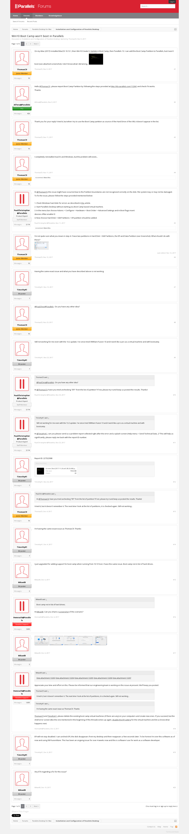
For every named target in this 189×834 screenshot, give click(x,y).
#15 (174, 580)
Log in (172, 2)
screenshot (64, 611)
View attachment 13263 (45, 678)
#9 (175, 358)
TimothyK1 (22, 289)
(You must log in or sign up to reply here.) (161, 806)
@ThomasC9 (44, 86)
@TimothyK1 (42, 433)
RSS (176, 827)
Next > (36, 44)
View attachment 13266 (103, 678)
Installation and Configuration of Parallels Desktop (41, 39)
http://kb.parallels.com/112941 (124, 86)
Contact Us (151, 827)
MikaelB (22, 582)
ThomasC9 (73, 39)
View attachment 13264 (65, 678)
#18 (174, 729)
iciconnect (39, 177)
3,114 (28, 224)
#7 (175, 287)
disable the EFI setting (121, 719)
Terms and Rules (172, 831)
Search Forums (18, 21)
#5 (175, 223)
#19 (174, 752)
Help (159, 827)
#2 (175, 102)
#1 (175, 69)
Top (171, 827)
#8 (175, 322)
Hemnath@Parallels (22, 619)
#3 (175, 137)
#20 (174, 787)
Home (15, 16)
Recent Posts (32, 21)
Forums (27, 16)
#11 (174, 443)
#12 (174, 482)
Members (39, 16)
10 (29, 78)
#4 (175, 173)
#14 (174, 544)
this (82, 203)
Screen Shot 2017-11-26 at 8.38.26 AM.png (61, 468)
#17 (174, 653)
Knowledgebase (55, 16)
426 (28, 113)
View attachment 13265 (84, 678)
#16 (174, 617)
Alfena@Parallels (22, 104)
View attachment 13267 (122, 678)
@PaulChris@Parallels (44, 306)
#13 (174, 511)
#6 (175, 257)
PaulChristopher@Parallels (22, 211)
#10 (174, 395)
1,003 (28, 629)
